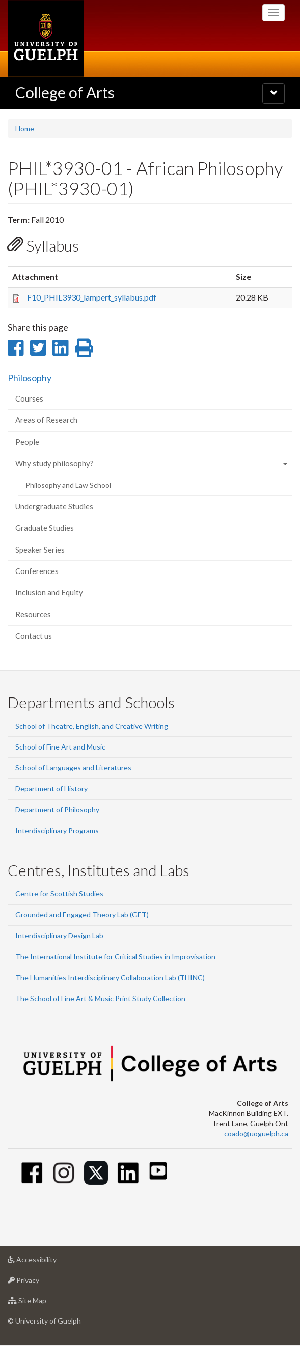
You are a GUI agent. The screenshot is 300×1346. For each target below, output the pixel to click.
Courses (29, 398)
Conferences (37, 571)
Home (24, 128)
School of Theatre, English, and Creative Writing (91, 725)
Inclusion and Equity (49, 592)
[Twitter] (96, 1173)
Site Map (43, 1303)
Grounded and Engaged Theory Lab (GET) (82, 914)
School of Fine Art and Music (60, 746)
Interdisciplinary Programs (57, 830)
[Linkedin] (128, 1173)
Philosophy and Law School (68, 485)
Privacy (39, 1282)
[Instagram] (64, 1173)
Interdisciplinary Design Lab (59, 935)
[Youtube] (158, 1171)
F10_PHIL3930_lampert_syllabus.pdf (91, 297)
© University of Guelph (44, 1320)
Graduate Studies (44, 527)
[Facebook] (32, 1173)
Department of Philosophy (57, 809)
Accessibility (48, 1262)
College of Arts (65, 92)
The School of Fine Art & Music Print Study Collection (100, 998)
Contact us (33, 635)
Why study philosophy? (54, 463)
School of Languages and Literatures (73, 767)
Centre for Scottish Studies (59, 893)
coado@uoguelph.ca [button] (256, 1133)
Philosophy (29, 377)
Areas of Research (46, 420)
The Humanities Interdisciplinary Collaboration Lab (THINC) (110, 977)
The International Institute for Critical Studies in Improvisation (115, 956)
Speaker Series (40, 549)
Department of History (51, 788)
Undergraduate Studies (54, 506)
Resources (33, 614)
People (27, 441)
